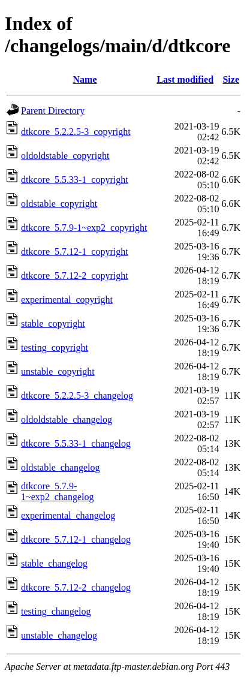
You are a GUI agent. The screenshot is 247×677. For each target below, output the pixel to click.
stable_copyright (53, 323)
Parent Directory (53, 111)
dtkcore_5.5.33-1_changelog (76, 443)
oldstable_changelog (60, 467)
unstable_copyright (58, 371)
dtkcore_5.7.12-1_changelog (76, 539)
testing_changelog (56, 611)
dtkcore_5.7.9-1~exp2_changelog (57, 491)
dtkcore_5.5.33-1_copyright (74, 179)
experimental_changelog (68, 515)
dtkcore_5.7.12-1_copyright (74, 251)
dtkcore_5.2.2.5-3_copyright (76, 132)
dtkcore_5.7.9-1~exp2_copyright (84, 227)
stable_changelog (54, 563)
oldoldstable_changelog (66, 419)
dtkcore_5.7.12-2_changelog (76, 587)
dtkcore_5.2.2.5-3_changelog (77, 395)
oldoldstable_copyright (65, 156)
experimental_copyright (67, 299)
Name (85, 79)
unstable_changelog (59, 635)
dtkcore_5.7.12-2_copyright (74, 275)
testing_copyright (54, 347)
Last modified (184, 79)
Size (230, 79)
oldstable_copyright (59, 203)
